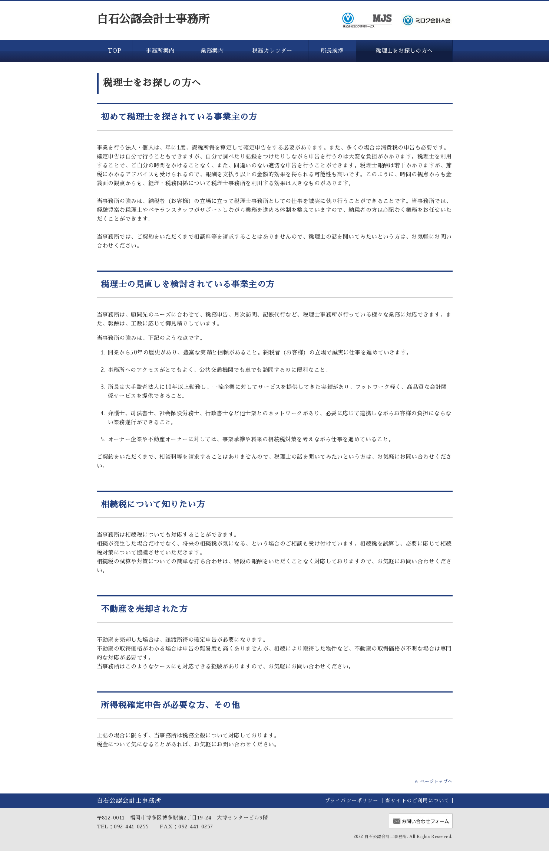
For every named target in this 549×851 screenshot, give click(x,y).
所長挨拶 (332, 50)
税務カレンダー (272, 50)
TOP (114, 50)
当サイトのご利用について (417, 800)
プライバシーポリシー (351, 800)
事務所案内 (160, 50)
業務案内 (212, 50)
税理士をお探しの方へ (404, 50)
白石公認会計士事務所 (153, 19)
